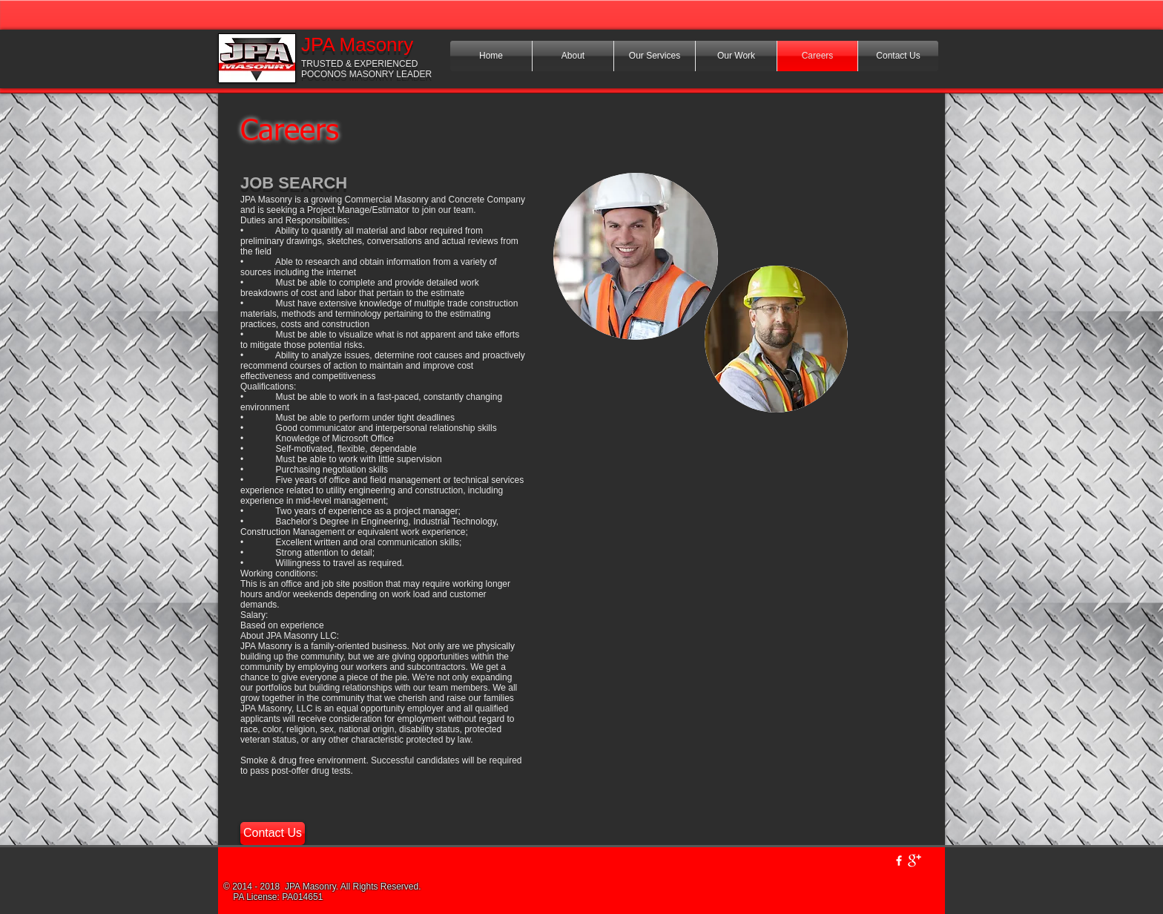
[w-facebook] (899, 860)
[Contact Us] (272, 833)
